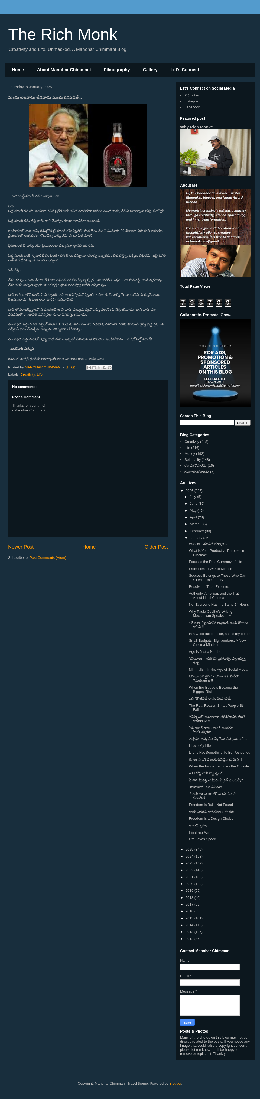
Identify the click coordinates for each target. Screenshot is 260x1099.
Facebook (192, 107)
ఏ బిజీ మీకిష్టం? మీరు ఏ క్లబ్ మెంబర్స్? (216, 780)
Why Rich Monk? (196, 127)
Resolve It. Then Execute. (209, 587)
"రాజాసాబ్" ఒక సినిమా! (205, 787)
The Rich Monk (62, 34)
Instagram (192, 101)
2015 (190, 918)
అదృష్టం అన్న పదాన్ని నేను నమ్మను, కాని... (218, 739)
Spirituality (192, 460)
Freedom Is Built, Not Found (211, 805)
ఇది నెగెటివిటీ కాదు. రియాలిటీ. (210, 698)
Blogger (175, 1083)
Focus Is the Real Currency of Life (215, 562)
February (197, 531)
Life (40, 374)
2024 (190, 856)
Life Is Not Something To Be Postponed (219, 752)
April (194, 517)
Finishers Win (199, 832)
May (193, 510)
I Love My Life (200, 746)
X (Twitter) (192, 95)
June (194, 503)
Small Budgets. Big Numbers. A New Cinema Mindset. (217, 642)
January (196, 538)
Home (18, 69)
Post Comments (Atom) (48, 558)
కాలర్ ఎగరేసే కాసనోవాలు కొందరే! (211, 812)
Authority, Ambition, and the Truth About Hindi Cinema (214, 595)
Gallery (150, 69)
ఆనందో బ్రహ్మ (198, 825)
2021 (190, 877)
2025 (190, 849)
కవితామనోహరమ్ (196, 472)
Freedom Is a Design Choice (211, 818)
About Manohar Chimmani (64, 69)
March (195, 524)
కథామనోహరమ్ (195, 465)
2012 (190, 939)
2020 (190, 884)
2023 (190, 863)
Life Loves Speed (202, 839)
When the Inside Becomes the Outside (219, 766)
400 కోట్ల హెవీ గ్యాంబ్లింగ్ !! (207, 773)
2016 (190, 911)
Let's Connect (185, 69)
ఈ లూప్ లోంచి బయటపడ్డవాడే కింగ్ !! (215, 759)
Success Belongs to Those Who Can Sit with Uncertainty (217, 577)
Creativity (28, 374)
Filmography (117, 69)
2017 (190, 904)
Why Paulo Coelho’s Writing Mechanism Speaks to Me (211, 614)
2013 (190, 932)
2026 (190, 491)
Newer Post (21, 547)
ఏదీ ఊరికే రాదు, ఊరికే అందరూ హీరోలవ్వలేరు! (211, 730)
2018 (190, 898)
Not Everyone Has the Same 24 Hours (219, 604)
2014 (190, 925)
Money (189, 454)
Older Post (156, 547)
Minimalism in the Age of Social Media (218, 669)
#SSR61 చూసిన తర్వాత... (208, 544)
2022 (190, 870)
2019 (190, 891)
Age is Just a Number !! (207, 652)
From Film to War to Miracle (210, 569)
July (193, 497)
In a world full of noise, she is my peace (219, 634)
